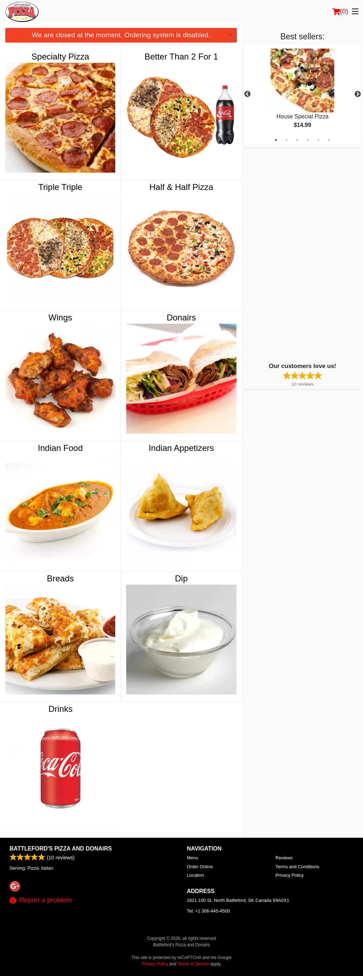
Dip (181, 578)
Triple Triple (60, 187)
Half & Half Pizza (181, 187)
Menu (192, 857)
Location (195, 875)
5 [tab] (318, 140)
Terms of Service (193, 963)
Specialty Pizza (60, 56)
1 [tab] (275, 140)
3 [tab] (297, 140)
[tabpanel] (302, 94)
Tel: (208, 911)
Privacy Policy (289, 875)
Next (357, 94)
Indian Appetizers (181, 448)
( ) (340, 11)
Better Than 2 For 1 (181, 56)
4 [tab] (307, 140)
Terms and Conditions (297, 866)
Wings (60, 317)
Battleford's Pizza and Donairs (61, 849)
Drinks (61, 709)
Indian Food (60, 448)
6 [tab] (329, 140)
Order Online (200, 866)
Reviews (283, 857)
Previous (247, 94)
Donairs (181, 317)
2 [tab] (286, 140)
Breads (60, 578)
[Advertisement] (288, 254)
